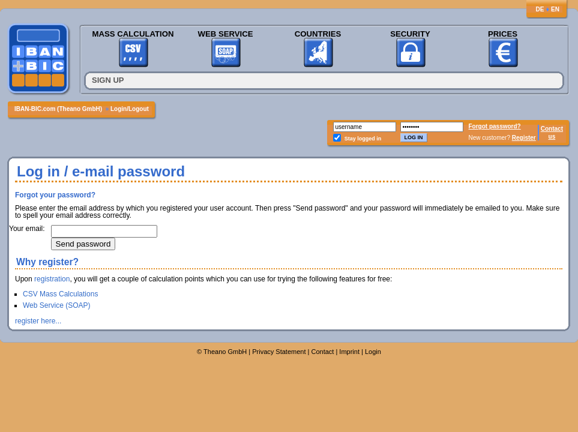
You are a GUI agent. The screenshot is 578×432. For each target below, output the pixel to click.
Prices (502, 33)
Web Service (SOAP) (56, 305)
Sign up (108, 80)
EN (555, 9)
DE (539, 9)
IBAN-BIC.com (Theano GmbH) (58, 109)
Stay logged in (363, 139)
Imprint (349, 351)
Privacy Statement (279, 351)
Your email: (27, 228)
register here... (38, 321)
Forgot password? (495, 126)
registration (52, 279)
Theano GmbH (225, 351)
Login (373, 351)
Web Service (225, 33)
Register (524, 137)
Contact (552, 128)
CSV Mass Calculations (60, 294)
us (552, 136)
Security (410, 33)
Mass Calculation (132, 33)
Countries (318, 33)
